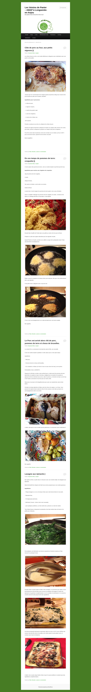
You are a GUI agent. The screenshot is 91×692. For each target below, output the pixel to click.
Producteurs (52, 34)
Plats (30, 151)
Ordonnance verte (44, 34)
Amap (31, 34)
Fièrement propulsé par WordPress (45, 687)
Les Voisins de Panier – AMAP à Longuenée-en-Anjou (36, 10)
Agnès (37, 53)
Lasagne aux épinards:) (35, 474)
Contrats (59, 34)
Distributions (27, 37)
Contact (34, 37)
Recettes (33, 151)
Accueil (26, 34)
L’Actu (36, 34)
